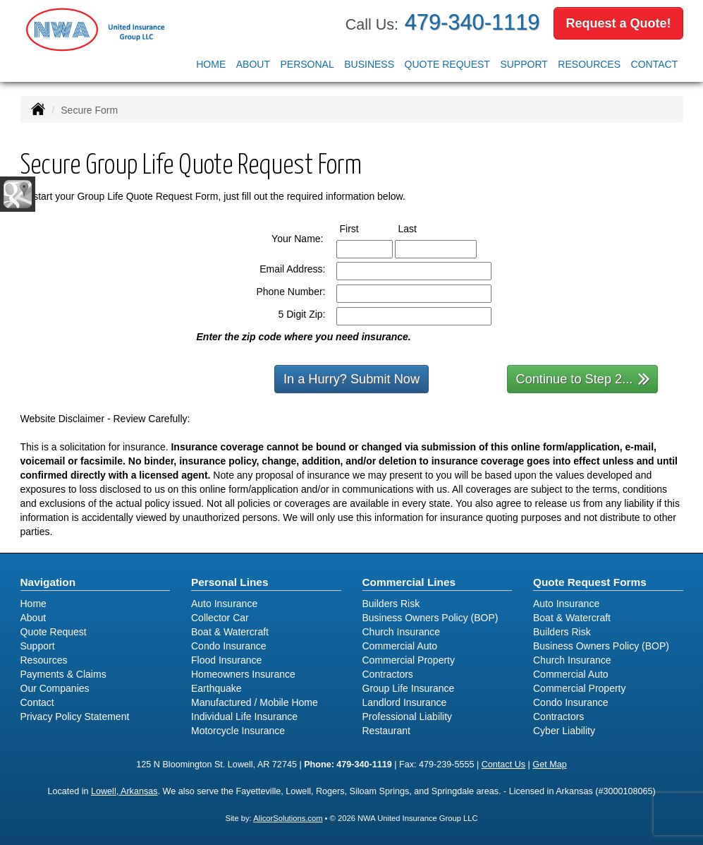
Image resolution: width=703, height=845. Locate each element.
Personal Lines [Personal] (230, 582)
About (253, 64)
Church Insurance (401, 631)
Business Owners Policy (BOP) (430, 617)
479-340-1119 (472, 22)
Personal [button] (307, 64)
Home (211, 64)
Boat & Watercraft (230, 631)
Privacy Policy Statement (75, 716)
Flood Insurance (226, 660)
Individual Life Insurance (244, 716)
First (362, 228)
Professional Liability (407, 716)
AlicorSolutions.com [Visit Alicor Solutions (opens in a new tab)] (287, 818)
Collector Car (220, 617)
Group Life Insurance (408, 688)
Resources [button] (589, 64)
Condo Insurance (229, 646)
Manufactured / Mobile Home (254, 702)
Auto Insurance (224, 603)
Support (37, 646)
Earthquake (216, 688)
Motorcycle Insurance (238, 730)
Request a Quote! (618, 23)
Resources (44, 660)
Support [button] (523, 64)
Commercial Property (408, 660)
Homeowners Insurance (243, 674)
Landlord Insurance (404, 702)
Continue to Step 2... (583, 378)
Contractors (387, 674)
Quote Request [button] (447, 64)
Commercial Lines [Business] (409, 582)
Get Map (549, 764)
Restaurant (386, 730)
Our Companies (55, 688)
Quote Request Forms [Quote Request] (590, 582)
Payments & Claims (63, 674)
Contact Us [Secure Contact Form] (503, 764)
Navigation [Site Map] (48, 582)
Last (420, 228)
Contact (654, 64)
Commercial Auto (400, 646)
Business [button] (369, 64)
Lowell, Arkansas (124, 791)
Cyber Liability (564, 730)
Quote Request (53, 631)
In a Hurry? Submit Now (351, 379)
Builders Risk (391, 603)
